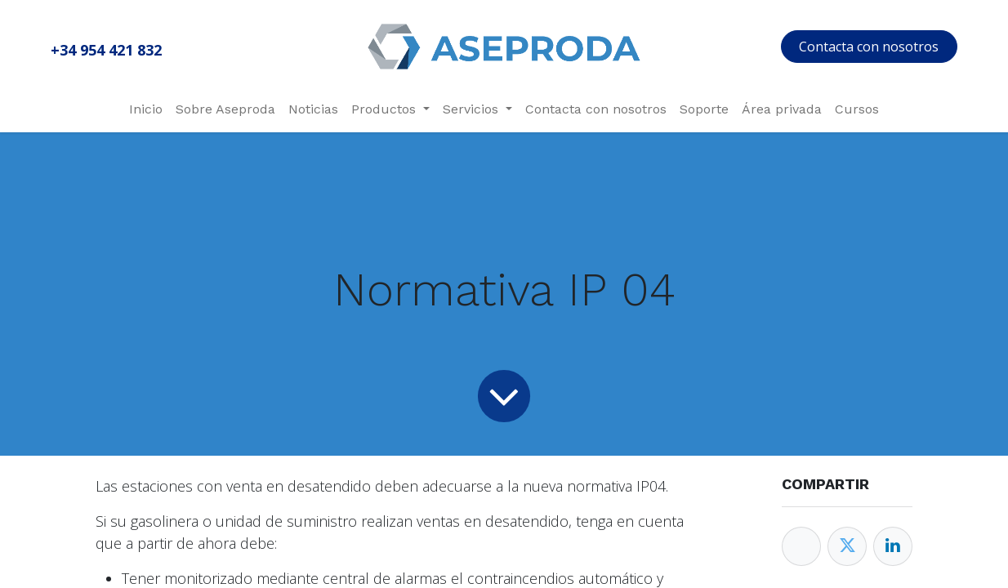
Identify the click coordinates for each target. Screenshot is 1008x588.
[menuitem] (146, 109)
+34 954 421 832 (106, 50)
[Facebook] (801, 546)
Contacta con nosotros (869, 47)
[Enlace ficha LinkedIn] (892, 546)
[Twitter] (847, 546)
